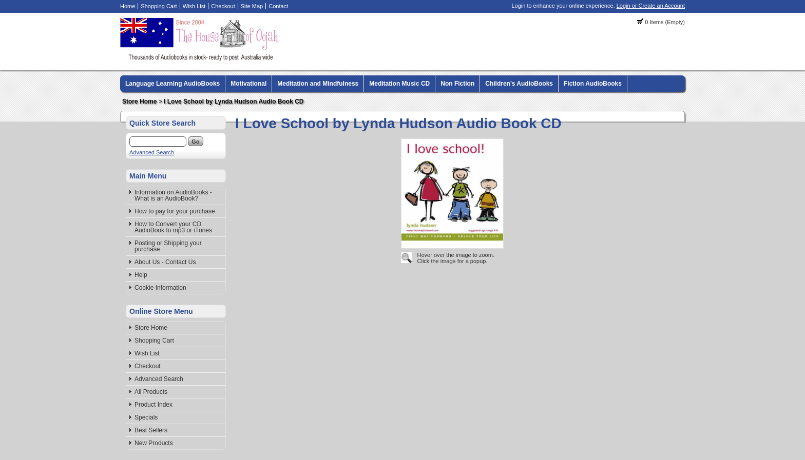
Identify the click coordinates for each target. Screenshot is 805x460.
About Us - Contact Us (165, 262)
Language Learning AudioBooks (172, 83)
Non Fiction (457, 83)
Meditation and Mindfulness (317, 83)
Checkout (223, 6)
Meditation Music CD (399, 83)
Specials (146, 417)
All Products (151, 391)
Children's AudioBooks (519, 83)
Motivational (248, 83)
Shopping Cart (159, 6)
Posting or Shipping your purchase (168, 246)
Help (141, 274)
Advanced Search (151, 152)
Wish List (194, 6)
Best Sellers (151, 430)
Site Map (252, 6)
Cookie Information (160, 287)
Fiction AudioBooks (593, 83)
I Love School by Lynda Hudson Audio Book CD (233, 101)
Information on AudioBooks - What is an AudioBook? (173, 195)
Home (127, 6)
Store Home (139, 101)
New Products (154, 443)
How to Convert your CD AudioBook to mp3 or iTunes (173, 227)
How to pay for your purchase (175, 211)
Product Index (153, 404)
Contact (278, 6)
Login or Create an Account (651, 6)
